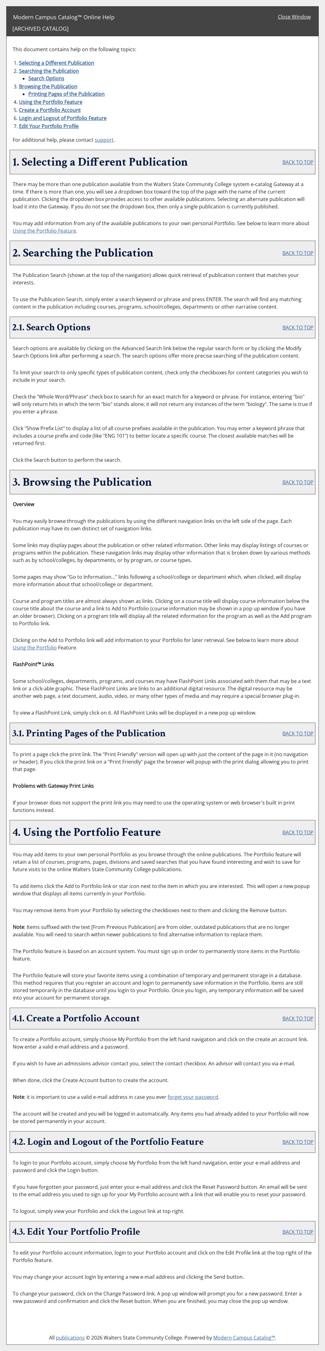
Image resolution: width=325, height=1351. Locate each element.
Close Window (294, 16)
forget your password (193, 1097)
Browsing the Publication (48, 86)
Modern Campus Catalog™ (244, 1337)
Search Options (46, 78)
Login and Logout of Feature (62, 118)
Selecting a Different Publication (56, 63)
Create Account (50, 110)
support (104, 139)
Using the (35, 647)
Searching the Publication (49, 71)
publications (70, 1337)
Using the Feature (50, 102)
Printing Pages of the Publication (66, 94)
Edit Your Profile (49, 126)
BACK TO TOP (298, 162)
